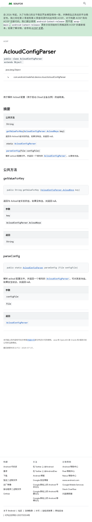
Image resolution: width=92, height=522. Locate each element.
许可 (38, 511)
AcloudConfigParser (25, 143)
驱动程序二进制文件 (12, 489)
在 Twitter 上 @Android (43, 466)
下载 (5, 475)
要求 (5, 471)
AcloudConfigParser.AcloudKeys (41, 131)
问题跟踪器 (67, 493)
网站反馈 (59, 511)
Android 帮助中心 (70, 466)
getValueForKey (14, 131)
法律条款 (29, 511)
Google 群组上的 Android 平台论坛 (45, 485)
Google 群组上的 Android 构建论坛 (45, 492)
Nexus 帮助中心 (69, 475)
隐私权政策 (47, 511)
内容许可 (31, 340)
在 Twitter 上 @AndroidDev (45, 471)
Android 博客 (39, 475)
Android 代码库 (10, 466)
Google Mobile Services (73, 484)
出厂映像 (7, 484)
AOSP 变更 (37, 28)
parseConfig (13, 150)
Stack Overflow (69, 489)
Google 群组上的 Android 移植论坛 (45, 499)
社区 (20, 511)
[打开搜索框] (84, 3)
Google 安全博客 (40, 480)
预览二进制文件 (10, 480)
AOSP (5, 41)
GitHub (6, 493)
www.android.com (70, 480)
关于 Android (9, 511)
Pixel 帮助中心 (68, 471)
